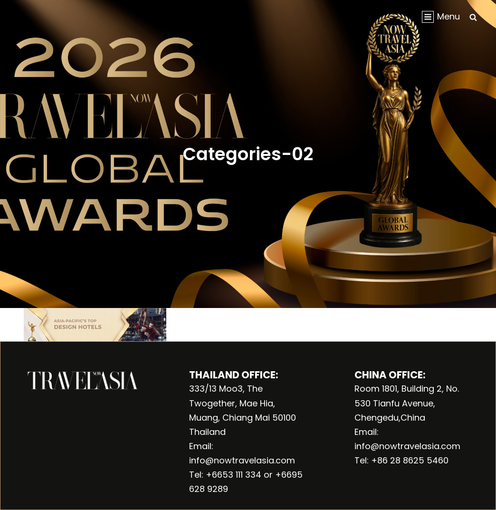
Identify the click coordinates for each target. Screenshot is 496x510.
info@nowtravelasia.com (242, 460)
